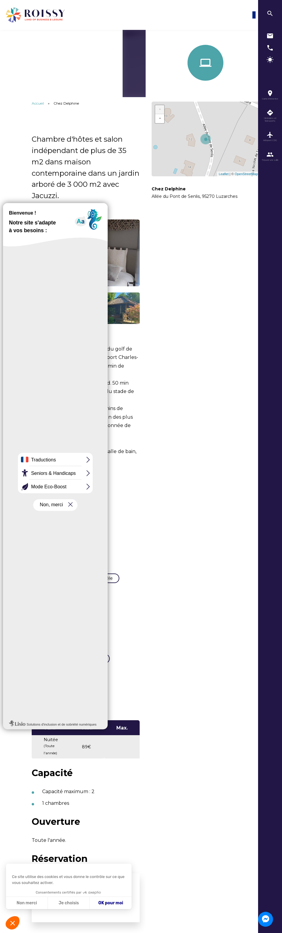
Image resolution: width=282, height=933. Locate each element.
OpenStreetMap (246, 174)
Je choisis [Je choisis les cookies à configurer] (69, 903)
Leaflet (223, 174)
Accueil (38, 103)
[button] (12, 923)
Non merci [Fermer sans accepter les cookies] (26, 903)
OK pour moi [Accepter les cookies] (110, 903)
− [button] (160, 119)
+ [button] (160, 110)
